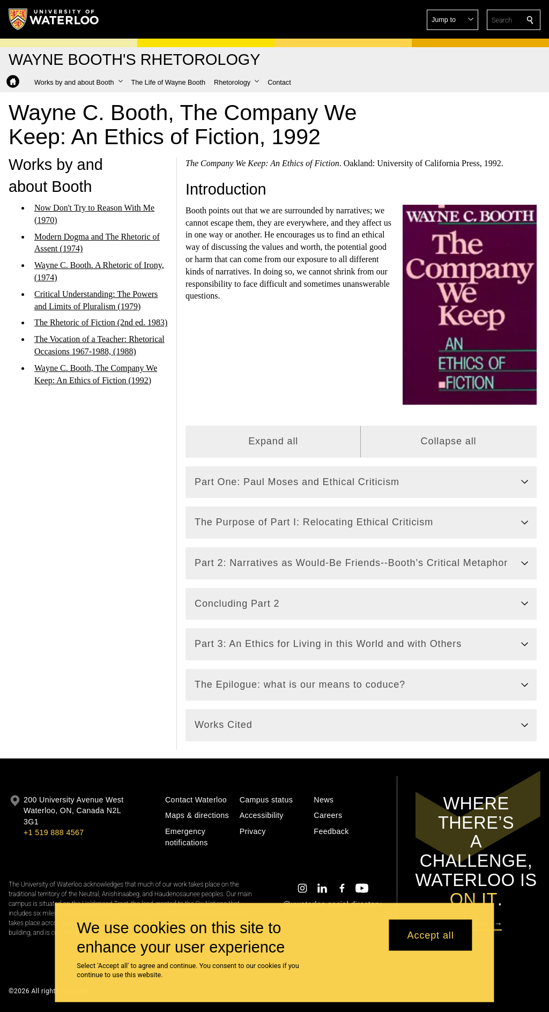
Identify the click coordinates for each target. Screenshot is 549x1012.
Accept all (430, 934)
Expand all (273, 441)
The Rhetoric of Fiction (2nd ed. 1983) (100, 322)
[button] (452, 19)
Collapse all (448, 441)
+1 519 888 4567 (54, 832)
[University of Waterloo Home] (54, 19)
